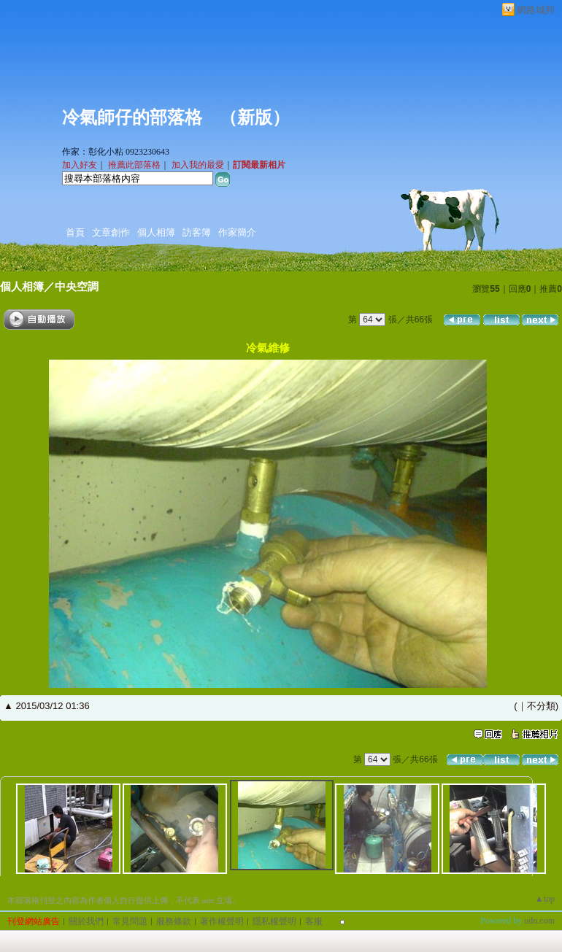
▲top (545, 899)
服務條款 (173, 921)
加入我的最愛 (198, 165)
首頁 (75, 232)
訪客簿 (196, 232)
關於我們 (86, 921)
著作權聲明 (222, 921)
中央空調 (77, 286)
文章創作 (111, 232)
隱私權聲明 (274, 921)
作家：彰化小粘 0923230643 (115, 152)
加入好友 (79, 165)
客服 (314, 921)
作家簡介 (237, 232)
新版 (254, 117)
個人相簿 (156, 232)
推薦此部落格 (134, 165)
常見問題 (129, 921)
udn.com (539, 921)
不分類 (541, 705)
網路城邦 (536, 9)
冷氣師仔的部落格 (132, 117)
